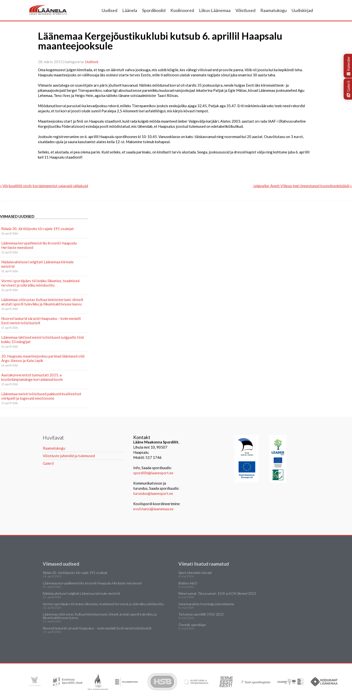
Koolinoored (182, 10)
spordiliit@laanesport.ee (153, 473)
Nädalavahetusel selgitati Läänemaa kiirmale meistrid (37, 264)
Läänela (129, 10)
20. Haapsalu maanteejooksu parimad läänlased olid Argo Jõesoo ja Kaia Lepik (42, 358)
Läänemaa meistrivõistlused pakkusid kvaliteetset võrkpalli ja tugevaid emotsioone (41, 396)
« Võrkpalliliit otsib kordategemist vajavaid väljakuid (44, 185)
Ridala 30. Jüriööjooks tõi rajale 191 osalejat (37, 228)
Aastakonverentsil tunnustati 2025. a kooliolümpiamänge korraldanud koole (32, 377)
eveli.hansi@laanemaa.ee (153, 509)
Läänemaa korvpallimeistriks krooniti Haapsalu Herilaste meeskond (39, 245)
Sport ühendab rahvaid (195, 572)
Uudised (109, 10)
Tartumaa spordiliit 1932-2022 (201, 614)
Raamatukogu (273, 10)
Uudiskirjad (302, 10)
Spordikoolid (153, 10)
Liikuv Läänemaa (215, 10)
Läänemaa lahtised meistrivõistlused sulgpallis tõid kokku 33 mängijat (42, 339)
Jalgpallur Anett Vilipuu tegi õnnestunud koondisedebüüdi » (302, 185)
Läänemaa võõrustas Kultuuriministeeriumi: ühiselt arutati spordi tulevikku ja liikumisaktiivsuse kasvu (42, 301)
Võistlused (245, 10)
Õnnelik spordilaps (192, 625)
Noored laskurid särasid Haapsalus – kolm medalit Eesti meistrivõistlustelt (41, 320)
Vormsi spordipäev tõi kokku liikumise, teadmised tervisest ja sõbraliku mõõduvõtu (40, 283)
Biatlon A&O (187, 583)
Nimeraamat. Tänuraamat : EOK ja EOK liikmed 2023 (217, 593)
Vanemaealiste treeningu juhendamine (206, 604)
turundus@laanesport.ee (153, 493)
